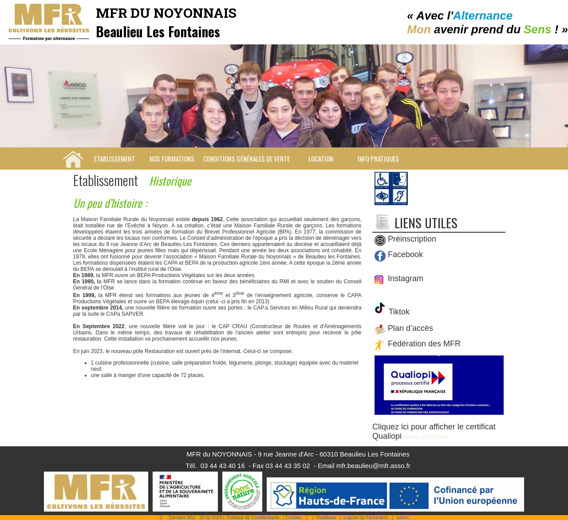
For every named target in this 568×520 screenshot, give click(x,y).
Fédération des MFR (424, 344)
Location (320, 158)
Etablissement (114, 158)
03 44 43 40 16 (223, 465)
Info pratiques (378, 158)
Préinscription (412, 239)
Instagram (404, 278)
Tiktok (398, 311)
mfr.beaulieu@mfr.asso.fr (373, 465)
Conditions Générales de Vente (246, 158)
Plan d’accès (410, 328)
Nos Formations (172, 158)
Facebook (405, 254)
